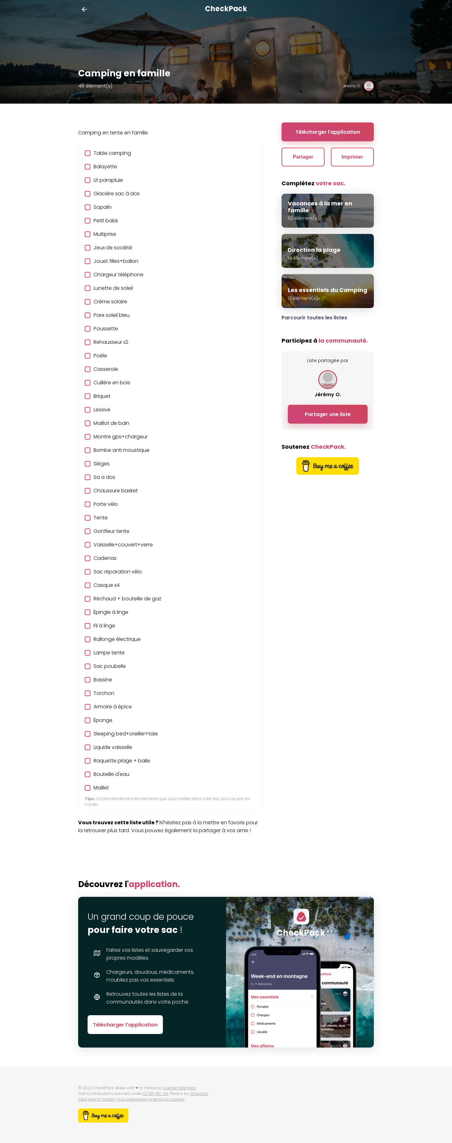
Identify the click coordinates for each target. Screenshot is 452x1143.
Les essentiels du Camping (327, 290)
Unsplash (199, 1093)
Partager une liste (328, 414)
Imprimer (352, 157)
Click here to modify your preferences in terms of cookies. (131, 1099)
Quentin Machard (179, 1088)
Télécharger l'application (327, 132)
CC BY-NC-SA (155, 1093)
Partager (303, 157)
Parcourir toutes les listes (314, 317)
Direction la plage (314, 249)
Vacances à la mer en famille (320, 207)
